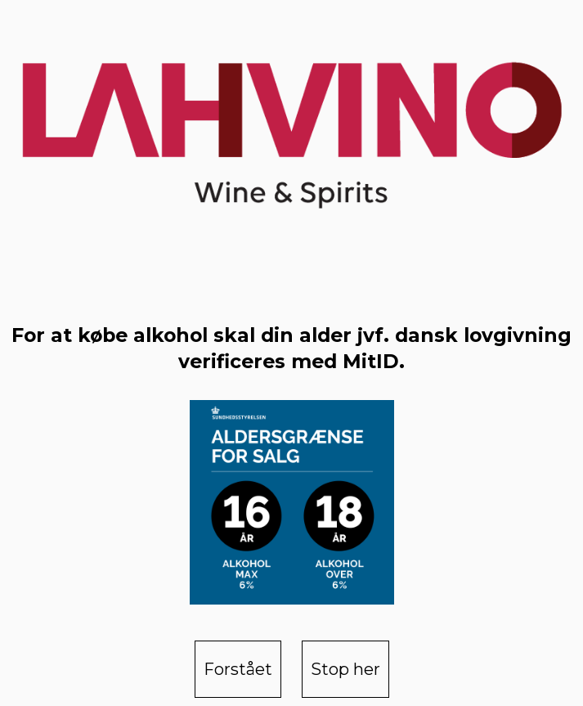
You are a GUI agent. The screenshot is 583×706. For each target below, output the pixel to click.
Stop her (345, 669)
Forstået (238, 669)
